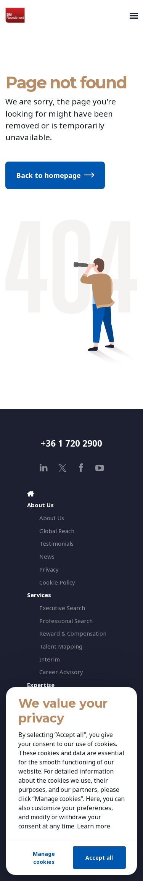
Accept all (99, 857)
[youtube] (99, 467)
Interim (49, 659)
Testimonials (56, 543)
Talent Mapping (60, 646)
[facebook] (81, 467)
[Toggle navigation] (133, 15)
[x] (62, 467)
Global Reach (56, 531)
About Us (51, 518)
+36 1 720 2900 (71, 443)
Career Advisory (61, 672)
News (47, 556)
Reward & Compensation (72, 633)
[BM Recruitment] (65, 15)
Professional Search (66, 621)
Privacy (49, 569)
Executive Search (62, 608)
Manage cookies (44, 857)
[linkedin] (43, 467)
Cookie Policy (57, 582)
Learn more (93, 826)
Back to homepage (48, 175)
